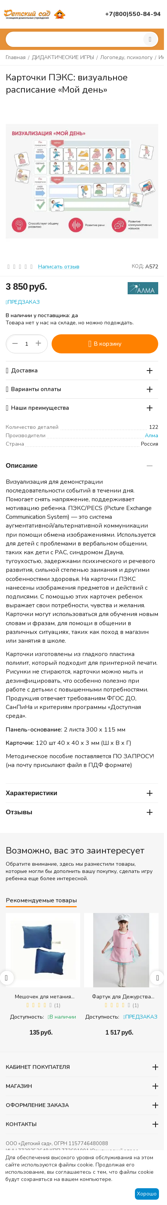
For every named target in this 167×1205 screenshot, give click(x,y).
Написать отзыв (58, 267)
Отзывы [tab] (79, 812)
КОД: (138, 266)
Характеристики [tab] (79, 793)
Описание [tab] (79, 465)
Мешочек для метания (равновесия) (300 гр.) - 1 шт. (43, 996)
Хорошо (147, 1193)
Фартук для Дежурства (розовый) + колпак (121, 996)
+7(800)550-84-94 (133, 14)
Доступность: (27, 1016)
